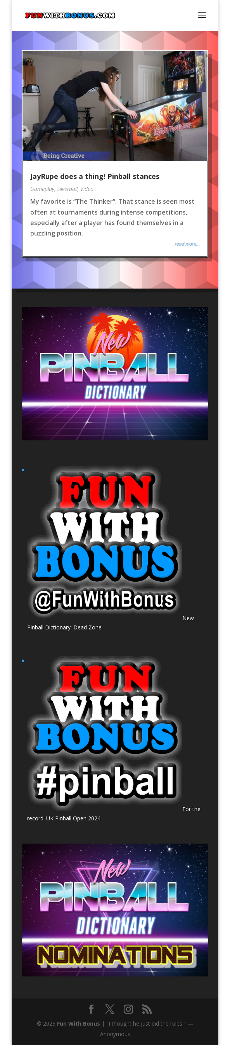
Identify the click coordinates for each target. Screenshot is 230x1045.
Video (86, 188)
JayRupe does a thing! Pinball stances (94, 176)
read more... (187, 244)
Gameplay (42, 188)
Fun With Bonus (78, 1023)
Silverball (67, 188)
